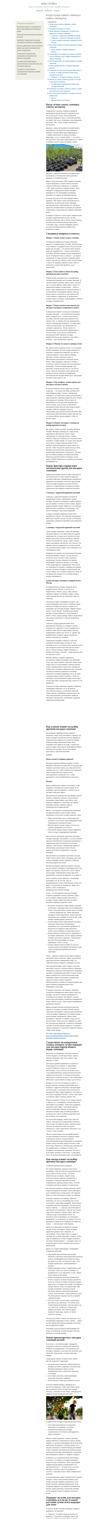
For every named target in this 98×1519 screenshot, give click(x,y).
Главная (39, 10)
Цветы (53, 98)
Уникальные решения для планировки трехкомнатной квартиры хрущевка (26, 56)
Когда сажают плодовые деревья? (63, 49)
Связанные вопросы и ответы (59, 29)
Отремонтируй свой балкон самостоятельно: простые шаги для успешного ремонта (29, 64)
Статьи (56, 10)
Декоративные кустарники (60, 100)
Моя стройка (49, 3)
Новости (48, 10)
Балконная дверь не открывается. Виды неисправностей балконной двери (29, 29)
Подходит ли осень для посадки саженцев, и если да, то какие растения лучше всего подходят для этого (65, 72)
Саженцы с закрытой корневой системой (65, 36)
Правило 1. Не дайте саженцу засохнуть (65, 77)
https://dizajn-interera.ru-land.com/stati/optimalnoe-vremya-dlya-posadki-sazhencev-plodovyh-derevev (62, 1036)
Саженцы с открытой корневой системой (65, 38)
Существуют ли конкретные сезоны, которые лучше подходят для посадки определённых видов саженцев (65, 56)
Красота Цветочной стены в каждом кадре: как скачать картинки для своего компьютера (29, 48)
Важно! (53, 52)
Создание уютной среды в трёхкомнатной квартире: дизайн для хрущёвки (28, 71)
